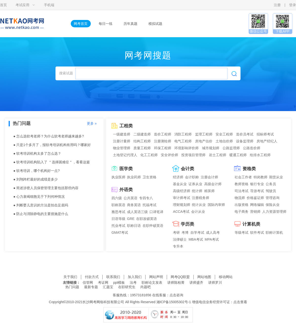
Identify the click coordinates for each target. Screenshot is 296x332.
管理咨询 (272, 198)
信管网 (88, 282)
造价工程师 (162, 134)
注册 (277, 5)
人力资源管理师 (274, 212)
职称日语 (134, 226)
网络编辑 (257, 205)
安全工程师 (224, 134)
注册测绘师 (162, 141)
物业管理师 (121, 148)
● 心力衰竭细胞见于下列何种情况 (39, 197)
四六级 (116, 198)
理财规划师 (181, 205)
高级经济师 (181, 191)
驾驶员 (271, 191)
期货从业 (276, 177)
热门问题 (72, 287)
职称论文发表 (152, 282)
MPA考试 (212, 239)
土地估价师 (224, 141)
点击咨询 (176, 295)
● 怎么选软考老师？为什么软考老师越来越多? (48, 136)
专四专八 (146, 198)
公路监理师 (231, 148)
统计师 (197, 191)
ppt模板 (119, 282)
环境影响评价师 (186, 148)
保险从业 (272, 205)
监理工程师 (203, 134)
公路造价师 (251, 148)
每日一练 (105, 24)
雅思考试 (118, 212)
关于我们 (70, 277)
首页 (3, 5)
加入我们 (135, 277)
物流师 (240, 198)
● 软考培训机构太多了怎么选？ (37, 153)
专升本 (178, 246)
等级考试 (241, 232)
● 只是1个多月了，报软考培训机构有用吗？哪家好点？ (52, 146)
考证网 (103, 282)
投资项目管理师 (193, 155)
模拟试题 (155, 24)
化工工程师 (149, 155)
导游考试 (257, 191)
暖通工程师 (238, 155)
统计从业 (199, 205)
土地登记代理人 (125, 155)
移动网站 (226, 277)
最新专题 (91, 287)
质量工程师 (142, 148)
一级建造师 (121, 134)
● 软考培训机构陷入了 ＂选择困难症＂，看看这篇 (51, 162)
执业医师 (118, 177)
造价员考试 (244, 134)
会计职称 (192, 177)
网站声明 (156, 277)
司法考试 (241, 191)
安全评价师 (169, 155)
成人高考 (213, 232)
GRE (130, 219)
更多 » (92, 123)
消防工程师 (183, 134)
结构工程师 (142, 141)
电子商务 (241, 212)
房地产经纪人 (267, 141)
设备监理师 (244, 141)
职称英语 (118, 205)
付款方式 (92, 277)
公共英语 (130, 198)
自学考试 (197, 232)
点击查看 (240, 302)
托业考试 (118, 226)
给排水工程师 (260, 155)
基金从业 (180, 184)
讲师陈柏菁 (176, 282)
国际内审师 (216, 205)
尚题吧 (145, 287)
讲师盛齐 (196, 282)
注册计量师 (121, 141)
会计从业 (198, 212)
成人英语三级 (137, 212)
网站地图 (204, 277)
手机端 (49, 5)
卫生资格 (149, 177)
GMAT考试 (119, 232)
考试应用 (22, 5)
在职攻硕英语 (146, 219)
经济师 (178, 177)
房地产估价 (203, 141)
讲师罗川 (215, 282)
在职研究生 (126, 287)
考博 (185, 232)
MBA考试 (195, 239)
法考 (133, 282)
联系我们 (113, 277)
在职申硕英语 (153, 226)
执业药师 (134, 177)
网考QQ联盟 (180, 277)
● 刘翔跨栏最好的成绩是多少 (35, 179)
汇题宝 (108, 287)
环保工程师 (162, 148)
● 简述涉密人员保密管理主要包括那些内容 (45, 188)
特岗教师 (260, 177)
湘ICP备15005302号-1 (173, 302)
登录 (292, 5)
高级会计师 (213, 184)
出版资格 (241, 205)
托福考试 (149, 205)
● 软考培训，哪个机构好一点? (36, 171)
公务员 (271, 184)
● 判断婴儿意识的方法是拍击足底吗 (40, 205)
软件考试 (257, 232)
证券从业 (195, 184)
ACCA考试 (181, 212)
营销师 (255, 212)
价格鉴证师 (255, 198)
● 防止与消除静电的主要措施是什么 (40, 214)
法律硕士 (180, 239)
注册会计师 (209, 177)
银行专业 (257, 184)
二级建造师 (142, 134)
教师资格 (241, 184)
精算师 (209, 191)
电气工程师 (183, 141)
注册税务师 (200, 198)
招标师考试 (265, 134)
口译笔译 (156, 212)
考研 (176, 232)
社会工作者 (243, 177)
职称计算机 (274, 232)
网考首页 (81, 24)
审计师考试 (181, 198)
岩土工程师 (217, 155)
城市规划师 (210, 148)
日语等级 (118, 219)
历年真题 (130, 24)
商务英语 (134, 205)
